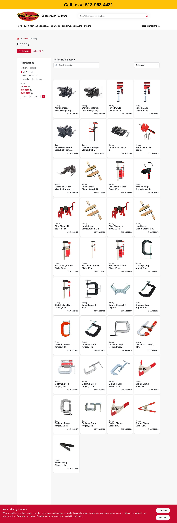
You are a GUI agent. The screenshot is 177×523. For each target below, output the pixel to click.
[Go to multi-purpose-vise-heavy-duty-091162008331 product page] (66, 99)
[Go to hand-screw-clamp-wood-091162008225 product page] (147, 217)
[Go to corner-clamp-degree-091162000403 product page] (120, 296)
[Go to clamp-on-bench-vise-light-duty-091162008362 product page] (66, 178)
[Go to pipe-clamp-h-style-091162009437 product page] (66, 217)
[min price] (25, 96)
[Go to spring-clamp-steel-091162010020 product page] (120, 414)
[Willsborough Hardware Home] (28, 16)
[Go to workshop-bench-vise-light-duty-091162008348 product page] (66, 138)
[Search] (147, 16)
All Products (28, 72)
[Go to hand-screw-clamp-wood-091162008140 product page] (93, 217)
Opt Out (162, 518)
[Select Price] (43, 96)
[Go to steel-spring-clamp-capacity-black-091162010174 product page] (66, 453)
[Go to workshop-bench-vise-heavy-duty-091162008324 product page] (93, 99)
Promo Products (29, 68)
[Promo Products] (21, 68)
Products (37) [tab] (24, 51)
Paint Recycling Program (36, 26)
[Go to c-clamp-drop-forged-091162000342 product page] (66, 335)
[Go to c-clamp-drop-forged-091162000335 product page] (93, 335)
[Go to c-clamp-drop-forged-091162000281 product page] (66, 414)
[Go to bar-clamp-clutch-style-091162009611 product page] (93, 256)
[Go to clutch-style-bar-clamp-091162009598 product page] (66, 296)
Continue (163, 510)
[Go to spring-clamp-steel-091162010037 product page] (147, 375)
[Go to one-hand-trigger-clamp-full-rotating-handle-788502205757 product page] (93, 138)
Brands (25, 39)
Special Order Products (32, 79)
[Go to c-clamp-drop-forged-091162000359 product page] (147, 296)
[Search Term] (113, 16)
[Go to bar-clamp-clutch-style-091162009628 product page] (66, 256)
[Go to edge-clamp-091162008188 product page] (93, 296)
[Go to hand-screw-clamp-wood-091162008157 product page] (93, 178)
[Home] (18, 38)
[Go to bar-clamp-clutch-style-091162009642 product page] (120, 178)
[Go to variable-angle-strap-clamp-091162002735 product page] (147, 178)
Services (55, 26)
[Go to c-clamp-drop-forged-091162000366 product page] (147, 256)
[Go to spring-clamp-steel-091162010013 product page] (147, 414)
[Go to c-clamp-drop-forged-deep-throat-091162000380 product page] (120, 335)
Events (87, 26)
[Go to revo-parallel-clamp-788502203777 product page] (120, 99)
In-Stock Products (30, 75)
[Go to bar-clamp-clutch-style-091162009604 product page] (120, 256)
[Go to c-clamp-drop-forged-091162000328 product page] (66, 375)
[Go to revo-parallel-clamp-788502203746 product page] (147, 99)
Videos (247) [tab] (38, 51)
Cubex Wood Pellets (72, 26)
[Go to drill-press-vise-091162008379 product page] (120, 138)
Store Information (151, 26)
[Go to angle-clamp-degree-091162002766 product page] (147, 138)
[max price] (36, 96)
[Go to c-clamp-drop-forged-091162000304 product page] (93, 375)
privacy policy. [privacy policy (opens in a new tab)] (9, 516)
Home (19, 26)
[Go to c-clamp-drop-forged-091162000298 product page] (120, 375)
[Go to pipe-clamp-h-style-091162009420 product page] (120, 217)
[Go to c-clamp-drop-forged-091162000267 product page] (93, 414)
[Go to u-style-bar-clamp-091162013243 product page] (147, 335)
